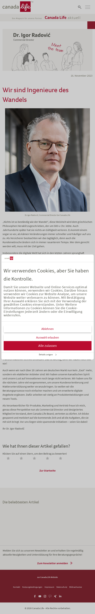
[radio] (8, 459)
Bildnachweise (75, 587)
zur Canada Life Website (47, 577)
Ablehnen (47, 329)
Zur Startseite (47, 470)
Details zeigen (46, 354)
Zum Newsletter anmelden (52, 563)
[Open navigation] (87, 7)
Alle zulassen (47, 345)
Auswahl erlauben (47, 337)
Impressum (49, 587)
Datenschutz (61, 587)
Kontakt (16, 587)
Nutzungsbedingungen (32, 587)
